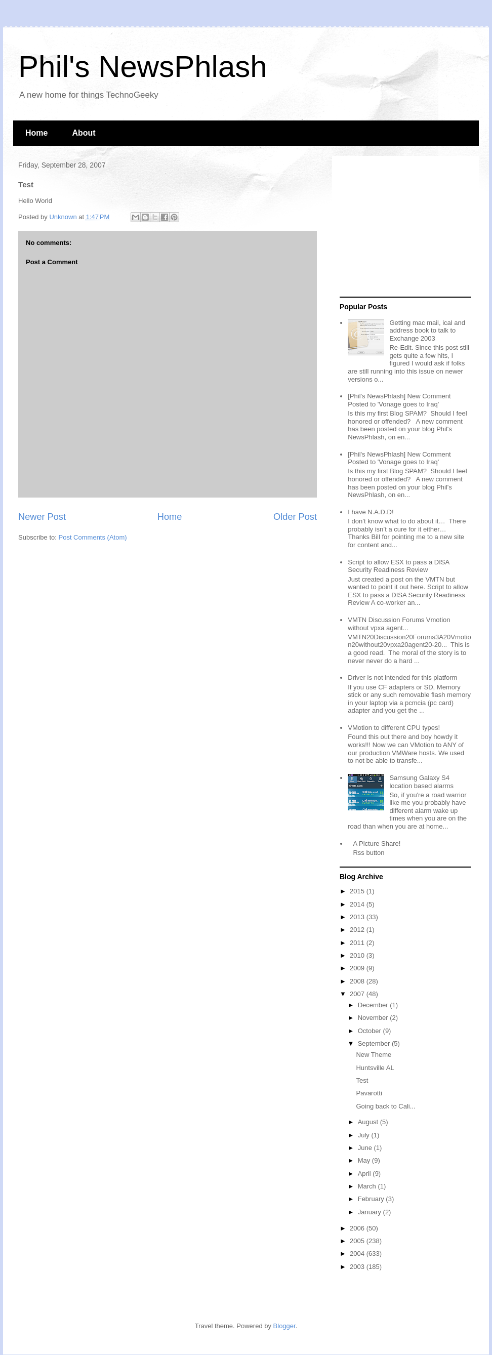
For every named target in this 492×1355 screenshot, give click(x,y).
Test (362, 1080)
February (372, 1199)
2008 (358, 981)
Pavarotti (369, 1093)
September (375, 1043)
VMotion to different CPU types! (394, 727)
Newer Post (42, 517)
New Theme (373, 1054)
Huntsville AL (375, 1068)
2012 (358, 929)
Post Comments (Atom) (93, 537)
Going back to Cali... (385, 1106)
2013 (358, 917)
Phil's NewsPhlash (142, 67)
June (366, 1148)
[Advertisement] (403, 226)
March (368, 1186)
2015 (358, 891)
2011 (358, 943)
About (83, 133)
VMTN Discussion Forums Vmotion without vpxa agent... (399, 624)
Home (36, 133)
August (369, 1122)
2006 (358, 1228)
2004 (358, 1253)
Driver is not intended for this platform (402, 677)
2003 (358, 1266)
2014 (358, 904)
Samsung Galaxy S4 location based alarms (421, 782)
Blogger (284, 1326)
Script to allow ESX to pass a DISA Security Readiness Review (398, 566)
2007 (358, 994)
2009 (358, 968)
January (370, 1212)
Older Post (295, 517)
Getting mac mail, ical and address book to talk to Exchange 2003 (427, 330)
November (374, 1017)
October (370, 1031)
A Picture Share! (376, 843)
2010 (358, 955)
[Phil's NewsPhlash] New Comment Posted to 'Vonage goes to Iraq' (399, 400)
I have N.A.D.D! (370, 512)
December (374, 1005)
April (365, 1173)
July (365, 1135)
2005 (358, 1241)
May (365, 1160)
